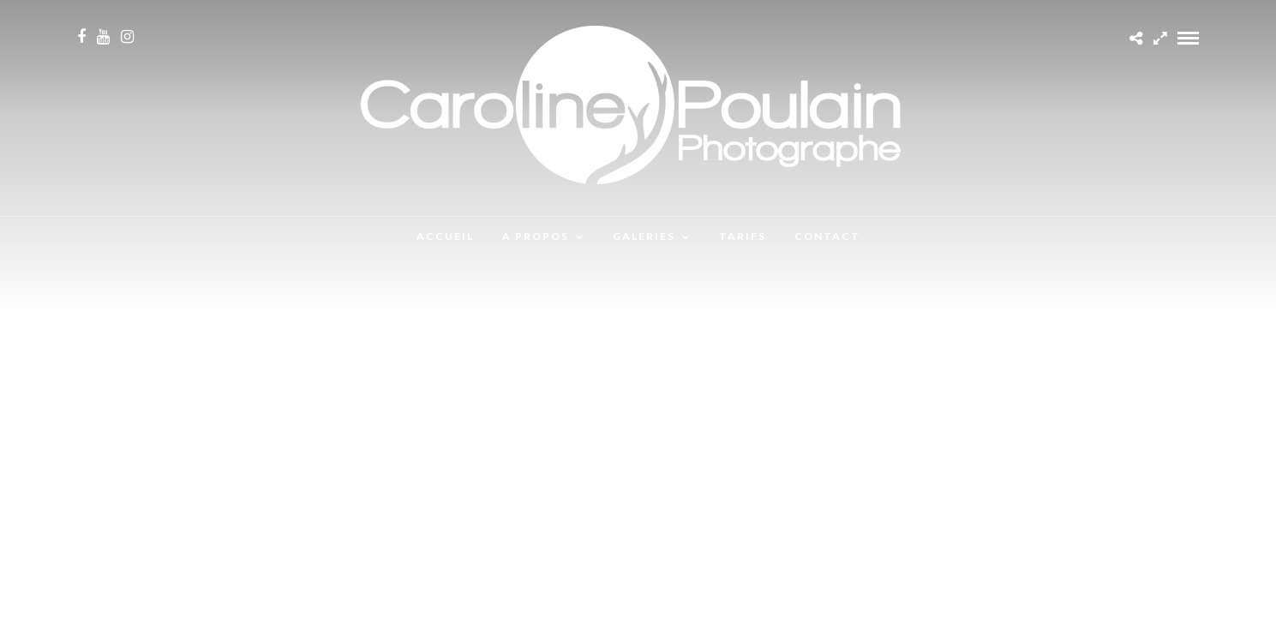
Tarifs (742, 236)
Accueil (445, 236)
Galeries (644, 236)
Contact (827, 236)
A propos (535, 236)
